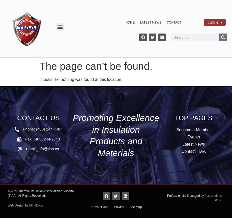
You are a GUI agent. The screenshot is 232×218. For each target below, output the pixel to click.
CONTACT (174, 22)
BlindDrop (36, 205)
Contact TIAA (193, 151)
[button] (60, 27)
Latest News (193, 144)
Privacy (119, 207)
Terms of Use (99, 207)
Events (193, 137)
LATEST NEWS (150, 22)
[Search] (223, 37)
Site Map (136, 207)
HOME (130, 22)
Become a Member (193, 130)
